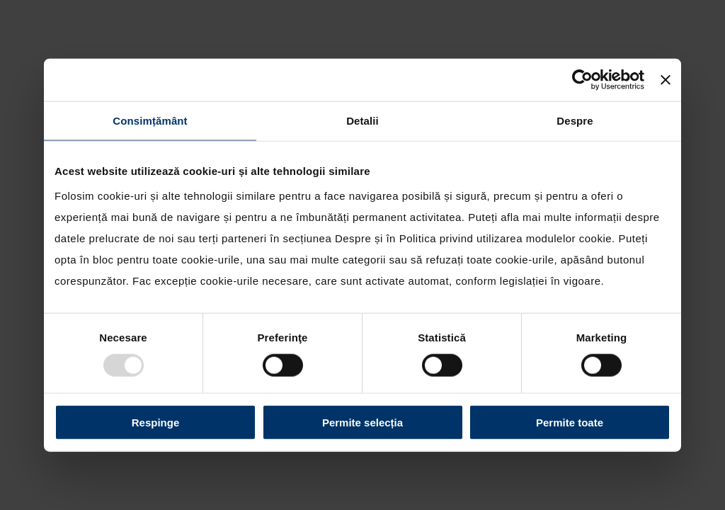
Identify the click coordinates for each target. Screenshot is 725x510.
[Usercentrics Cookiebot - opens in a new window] (582, 80)
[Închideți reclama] (665, 80)
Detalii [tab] (362, 121)
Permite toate (569, 422)
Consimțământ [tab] (150, 121)
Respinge (156, 422)
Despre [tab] (574, 121)
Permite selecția (362, 422)
